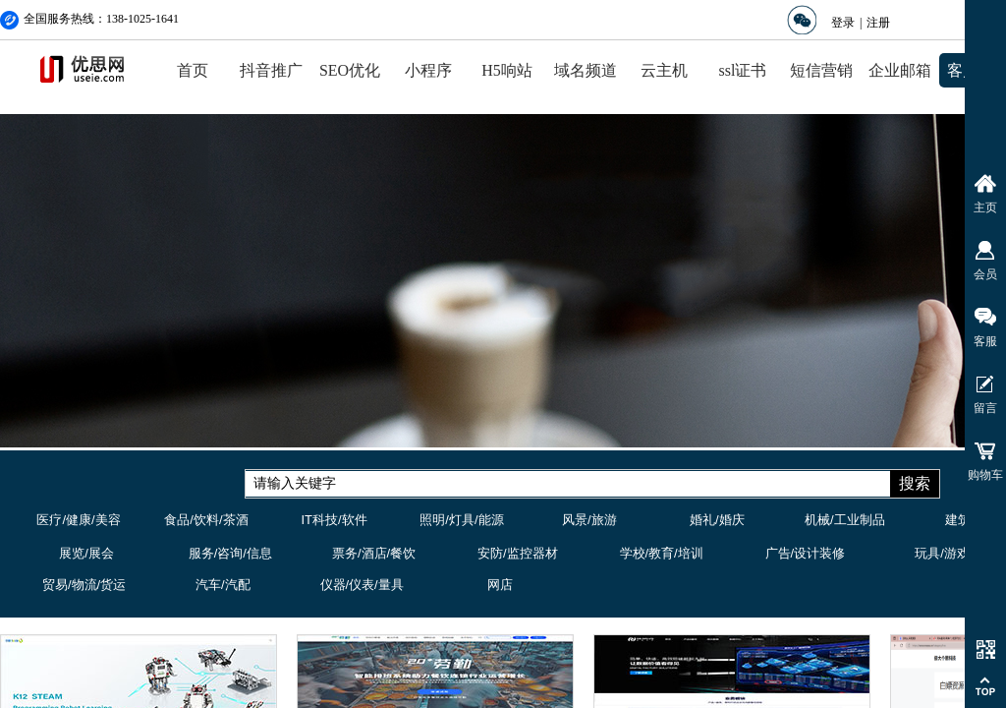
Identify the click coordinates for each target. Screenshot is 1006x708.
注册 (878, 23)
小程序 (428, 70)
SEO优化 (349, 70)
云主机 (664, 70)
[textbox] (568, 484)
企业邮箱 (899, 70)
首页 (192, 70)
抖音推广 (271, 70)
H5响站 (506, 70)
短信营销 (821, 70)
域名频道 (585, 70)
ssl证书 (743, 70)
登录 (843, 23)
